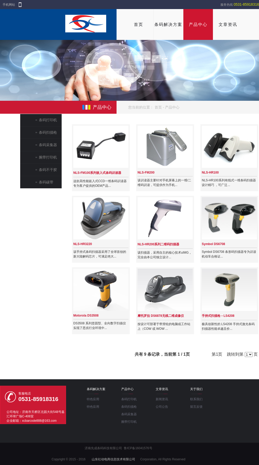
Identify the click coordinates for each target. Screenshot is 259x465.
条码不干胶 (48, 170)
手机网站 (9, 4)
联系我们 (196, 399)
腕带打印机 (48, 157)
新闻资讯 (162, 399)
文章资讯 (228, 24)
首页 (138, 24)
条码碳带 (46, 182)
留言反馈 (196, 407)
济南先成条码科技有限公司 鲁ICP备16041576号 (118, 448)
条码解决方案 (168, 24)
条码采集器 (48, 145)
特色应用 (93, 399)
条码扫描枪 (48, 132)
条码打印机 (48, 120)
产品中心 (198, 24)
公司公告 (162, 407)
